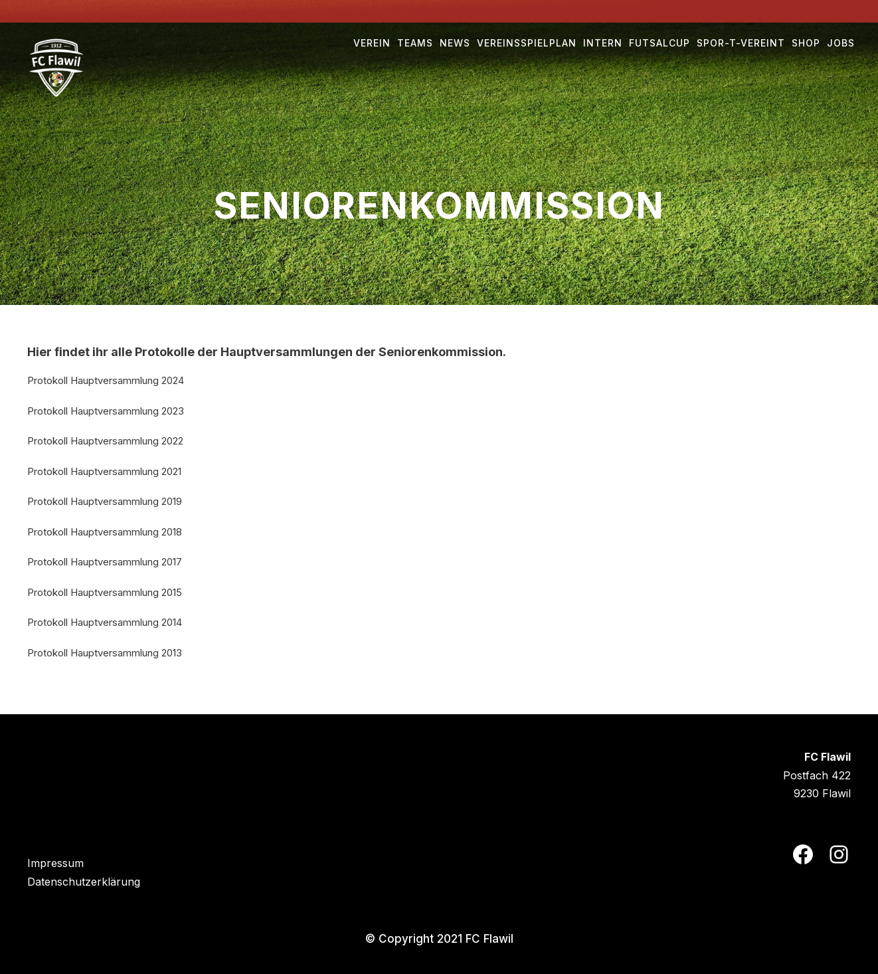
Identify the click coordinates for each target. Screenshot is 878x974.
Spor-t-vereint (741, 43)
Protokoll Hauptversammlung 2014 (104, 622)
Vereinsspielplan (526, 43)
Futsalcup (659, 43)
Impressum (55, 863)
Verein (372, 43)
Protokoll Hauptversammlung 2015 (104, 592)
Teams (415, 43)
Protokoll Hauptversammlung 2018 (104, 532)
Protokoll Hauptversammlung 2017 (104, 561)
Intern (602, 43)
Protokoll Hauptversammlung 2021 (104, 471)
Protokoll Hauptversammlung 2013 (104, 652)
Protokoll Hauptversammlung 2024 (105, 380)
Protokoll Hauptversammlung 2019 (104, 501)
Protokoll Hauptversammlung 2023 (105, 411)
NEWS (455, 43)
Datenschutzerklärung (83, 881)
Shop (806, 43)
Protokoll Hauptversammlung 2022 (105, 441)
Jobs (841, 43)
